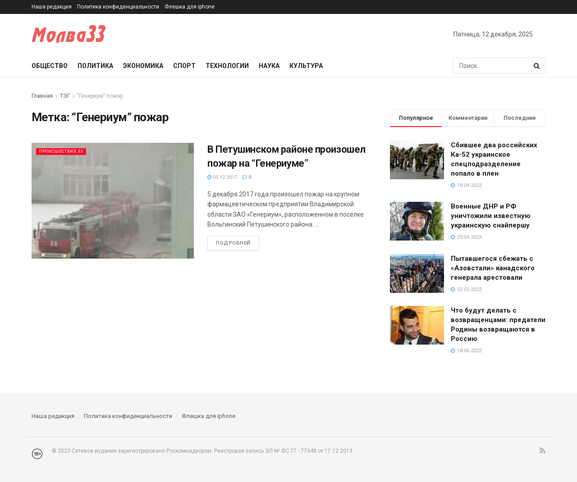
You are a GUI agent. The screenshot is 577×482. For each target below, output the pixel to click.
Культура (306, 65)
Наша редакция (52, 7)
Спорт (184, 65)
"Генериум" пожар (100, 96)
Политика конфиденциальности (118, 7)
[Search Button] (537, 66)
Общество (50, 65)
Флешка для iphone (190, 7)
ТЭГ (65, 96)
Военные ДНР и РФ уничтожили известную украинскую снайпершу (491, 215)
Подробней (233, 243)
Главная (42, 96)
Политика (95, 65)
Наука (269, 65)
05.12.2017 (222, 177)
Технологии (227, 65)
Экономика (143, 65)
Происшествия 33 (66, 151)
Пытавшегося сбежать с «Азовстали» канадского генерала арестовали (493, 268)
